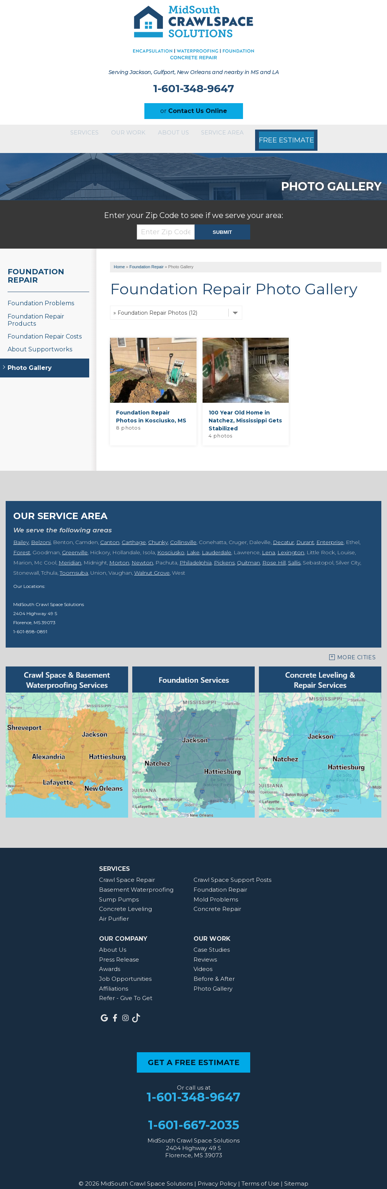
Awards (109, 959)
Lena (268, 542)
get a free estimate (194, 1052)
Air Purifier (114, 908)
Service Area (239, 133)
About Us (181, 133)
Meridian (70, 552)
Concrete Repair (217, 899)
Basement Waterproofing (136, 879)
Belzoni (41, 532)
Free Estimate (304, 133)
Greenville (75, 542)
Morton (119, 552)
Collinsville (183, 532)
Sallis (294, 552)
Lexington (290, 542)
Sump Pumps (119, 889)
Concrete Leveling (125, 899)
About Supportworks (40, 339)
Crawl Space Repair (127, 870)
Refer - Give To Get (125, 988)
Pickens (224, 552)
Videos (203, 959)
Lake (193, 542)
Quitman (248, 552)
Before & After (214, 969)
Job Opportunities (125, 969)
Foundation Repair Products (36, 310)
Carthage (134, 532)
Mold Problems (216, 889)
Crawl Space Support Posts (232, 870)
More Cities (356, 647)
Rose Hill (274, 552)
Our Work (127, 133)
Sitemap (296, 1173)
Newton (142, 552)
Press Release (119, 949)
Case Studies (212, 939)
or (193, 110)
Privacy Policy (217, 1173)
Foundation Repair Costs (45, 326)
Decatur (283, 532)
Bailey (21, 532)
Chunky (158, 532)
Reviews (205, 949)
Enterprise (330, 532)
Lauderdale (216, 542)
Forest (21, 542)
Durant (305, 532)
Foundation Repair (36, 266)
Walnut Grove (152, 563)
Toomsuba (74, 563)
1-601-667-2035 (193, 1115)
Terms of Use (260, 1173)
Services (74, 133)
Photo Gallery (30, 358)
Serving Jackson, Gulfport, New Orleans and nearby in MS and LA (193, 72)
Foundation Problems (41, 293)
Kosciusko (170, 542)
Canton (109, 532)
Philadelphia (196, 552)
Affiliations (113, 978)
